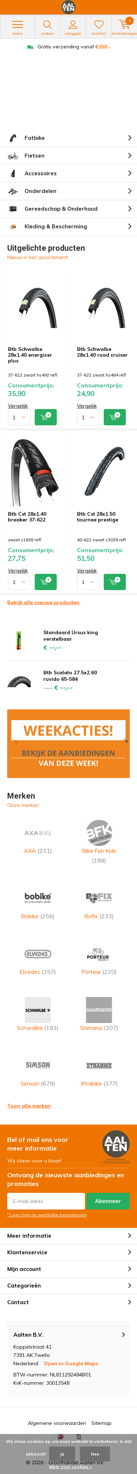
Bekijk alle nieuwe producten (43, 602)
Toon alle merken (29, 1106)
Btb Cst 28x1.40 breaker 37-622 (27, 517)
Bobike (37, 902)
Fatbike (26, 138)
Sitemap (101, 1423)
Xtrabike (99, 1070)
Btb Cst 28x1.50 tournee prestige (97, 517)
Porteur (99, 958)
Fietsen (25, 156)
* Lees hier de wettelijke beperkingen (47, 1214)
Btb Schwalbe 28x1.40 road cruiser (102, 352)
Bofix (99, 902)
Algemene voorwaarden (57, 1423)
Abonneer (108, 1201)
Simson (37, 1070)
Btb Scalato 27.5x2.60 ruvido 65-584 (70, 675)
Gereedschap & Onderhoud (52, 209)
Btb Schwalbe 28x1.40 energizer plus (30, 355)
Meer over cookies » (70, 1466)
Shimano (99, 1014)
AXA (37, 837)
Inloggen (73, 28)
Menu (17, 28)
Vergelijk (18, 406)
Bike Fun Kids (99, 842)
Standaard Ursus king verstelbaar (70, 635)
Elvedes (37, 958)
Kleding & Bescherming (47, 227)
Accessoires (32, 173)
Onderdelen (31, 191)
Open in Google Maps (71, 1363)
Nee (95, 1454)
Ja (62, 1454)
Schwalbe (37, 1014)
